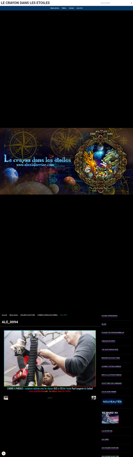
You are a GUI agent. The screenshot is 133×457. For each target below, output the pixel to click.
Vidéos (64, 8)
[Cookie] (4, 453)
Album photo (13, 315)
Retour (50, 398)
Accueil (4, 315)
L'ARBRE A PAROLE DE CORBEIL (47, 315)
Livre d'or (80, 8)
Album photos (54, 8)
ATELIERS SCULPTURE (27, 315)
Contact (71, 8)
